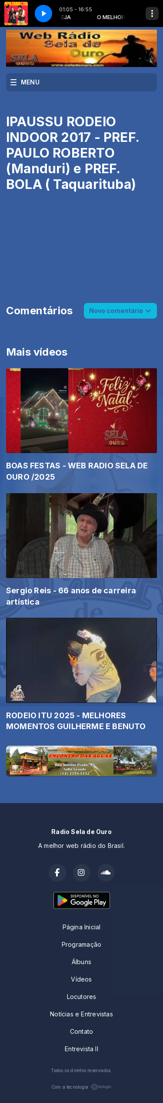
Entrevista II (81, 1049)
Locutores (81, 996)
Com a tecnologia (81, 1087)
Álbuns (81, 961)
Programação (81, 944)
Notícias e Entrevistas (81, 1014)
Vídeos (81, 979)
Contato (81, 1031)
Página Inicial (82, 927)
